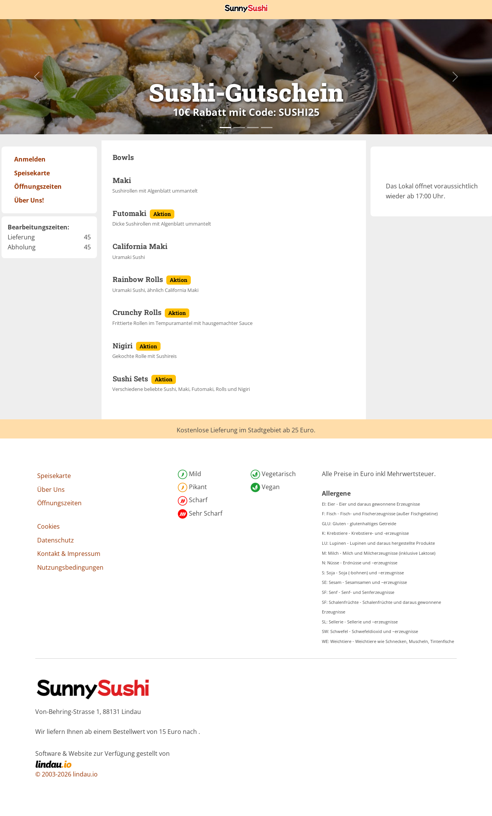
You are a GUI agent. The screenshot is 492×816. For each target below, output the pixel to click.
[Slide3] (266, 127)
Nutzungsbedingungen (70, 567)
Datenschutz (55, 540)
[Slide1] (239, 127)
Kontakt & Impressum (68, 553)
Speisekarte (54, 475)
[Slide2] (253, 127)
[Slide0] (225, 127)
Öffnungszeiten (59, 503)
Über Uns (51, 489)
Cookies (48, 526)
